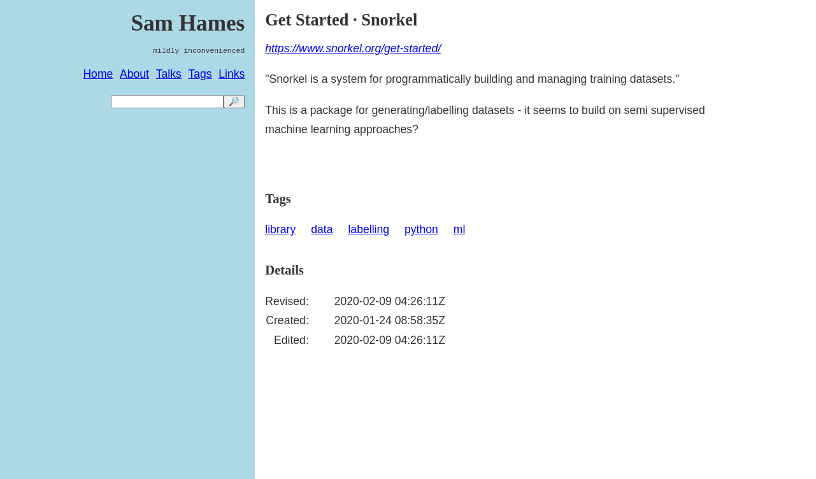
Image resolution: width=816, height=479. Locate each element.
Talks (169, 74)
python (421, 229)
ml (460, 229)
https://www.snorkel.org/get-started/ (353, 48)
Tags (199, 74)
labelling (368, 229)
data (322, 229)
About (134, 74)
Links (231, 74)
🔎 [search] (234, 101)
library (280, 229)
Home (98, 74)
